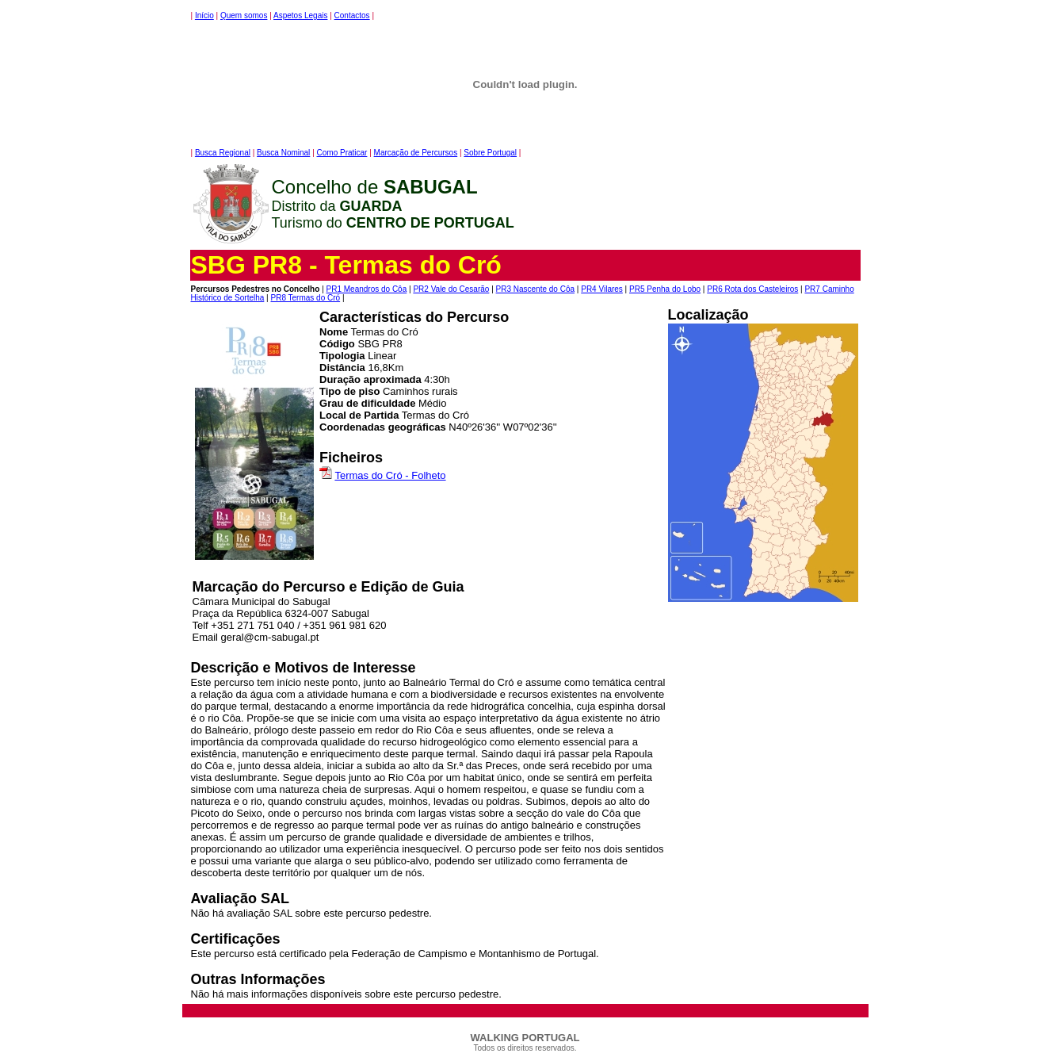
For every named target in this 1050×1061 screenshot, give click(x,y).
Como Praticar (342, 152)
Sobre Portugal (490, 152)
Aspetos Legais (300, 15)
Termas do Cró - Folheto (389, 475)
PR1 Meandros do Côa (366, 289)
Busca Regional (222, 152)
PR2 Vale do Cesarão (451, 289)
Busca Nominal (283, 152)
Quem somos (243, 15)
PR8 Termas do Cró (305, 297)
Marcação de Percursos (416, 152)
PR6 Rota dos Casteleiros (752, 289)
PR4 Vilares (602, 289)
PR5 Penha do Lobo (665, 289)
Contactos (352, 15)
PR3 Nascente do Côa (535, 289)
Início (204, 15)
